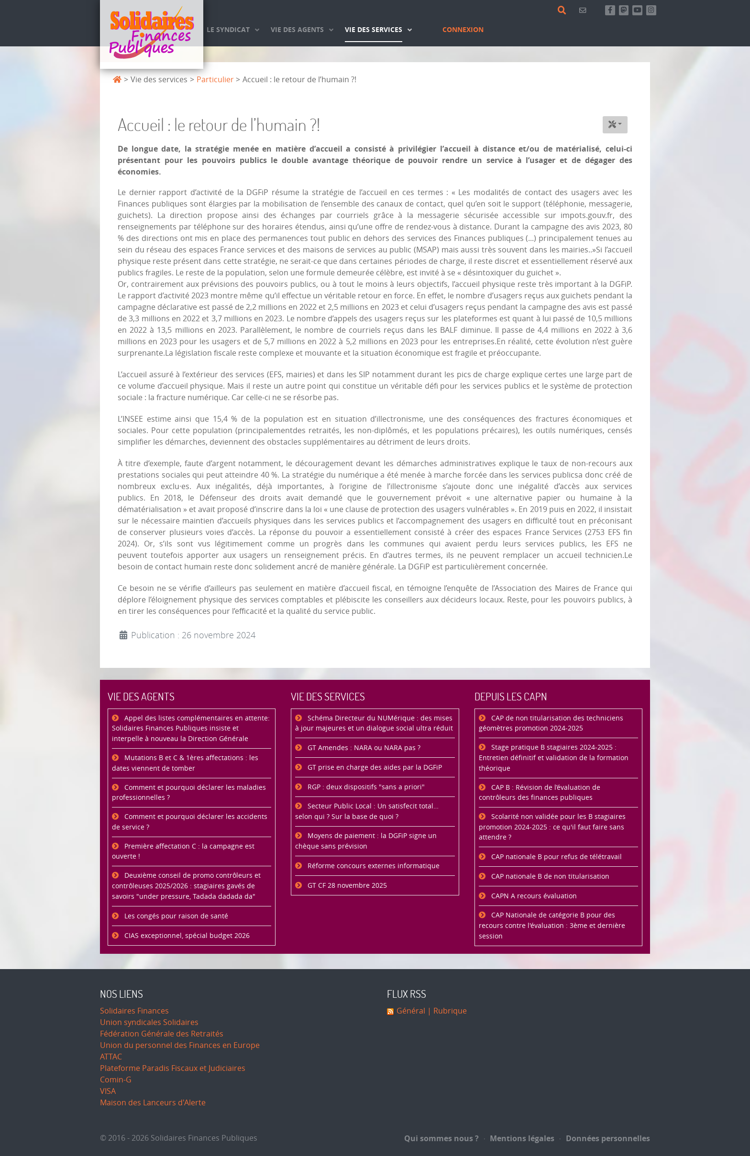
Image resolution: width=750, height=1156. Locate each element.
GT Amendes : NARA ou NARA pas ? (363, 748)
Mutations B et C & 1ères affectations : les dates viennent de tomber (185, 763)
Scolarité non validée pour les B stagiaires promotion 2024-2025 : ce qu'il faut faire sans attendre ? (552, 827)
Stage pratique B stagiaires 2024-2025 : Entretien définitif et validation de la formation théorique (554, 757)
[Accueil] (151, 34)
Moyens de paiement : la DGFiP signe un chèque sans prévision (366, 841)
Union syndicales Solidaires (149, 1022)
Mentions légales (519, 1138)
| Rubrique (446, 1010)
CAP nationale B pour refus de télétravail (555, 857)
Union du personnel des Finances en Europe (180, 1045)
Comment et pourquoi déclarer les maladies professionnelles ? (189, 793)
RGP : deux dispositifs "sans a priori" (365, 787)
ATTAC (111, 1056)
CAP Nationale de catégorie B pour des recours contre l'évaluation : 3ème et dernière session (552, 925)
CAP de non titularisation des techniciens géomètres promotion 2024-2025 (551, 723)
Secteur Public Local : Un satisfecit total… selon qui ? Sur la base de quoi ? (367, 811)
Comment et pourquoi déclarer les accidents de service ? (189, 822)
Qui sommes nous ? (441, 1138)
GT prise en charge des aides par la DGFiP (374, 767)
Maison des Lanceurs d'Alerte (153, 1102)
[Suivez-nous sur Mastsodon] (624, 10)
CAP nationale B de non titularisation (549, 876)
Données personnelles (605, 1138)
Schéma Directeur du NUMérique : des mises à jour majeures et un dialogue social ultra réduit (374, 723)
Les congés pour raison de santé (175, 916)
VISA (108, 1091)
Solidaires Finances (134, 1010)
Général (411, 1010)
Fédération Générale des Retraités (161, 1033)
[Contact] (584, 10)
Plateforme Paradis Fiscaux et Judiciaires (172, 1068)
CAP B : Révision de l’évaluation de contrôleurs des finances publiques (539, 793)
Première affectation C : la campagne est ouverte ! (183, 851)
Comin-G (116, 1079)
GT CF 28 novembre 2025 (346, 886)
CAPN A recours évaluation (533, 896)
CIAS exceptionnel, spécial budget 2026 (186, 936)
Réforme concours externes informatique (373, 866)
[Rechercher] (564, 10)
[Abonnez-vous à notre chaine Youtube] (637, 10)
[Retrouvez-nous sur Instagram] (651, 10)
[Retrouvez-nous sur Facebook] (610, 10)
